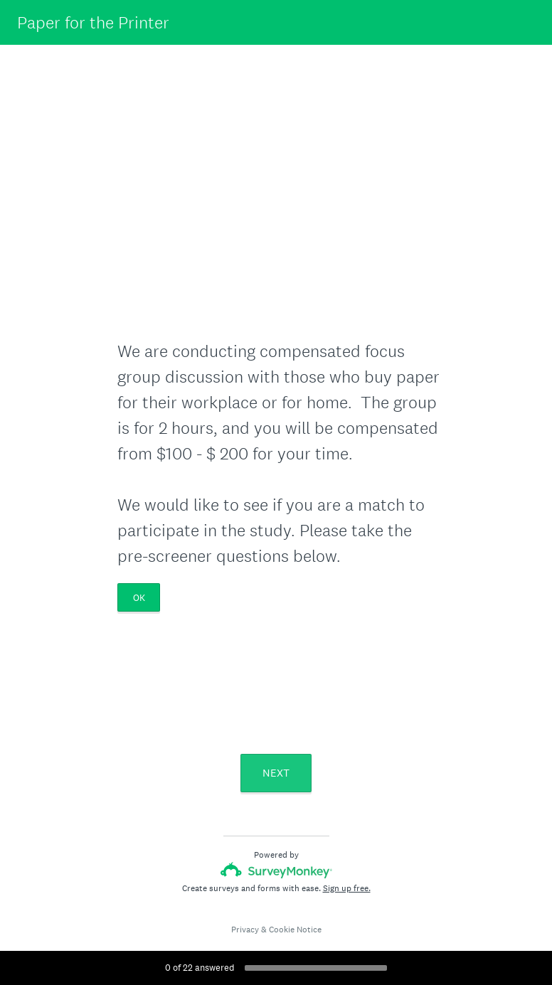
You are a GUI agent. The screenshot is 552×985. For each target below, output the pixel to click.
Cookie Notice (295, 929)
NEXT (276, 772)
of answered (200, 968)
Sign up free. (347, 888)
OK (139, 598)
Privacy (245, 929)
